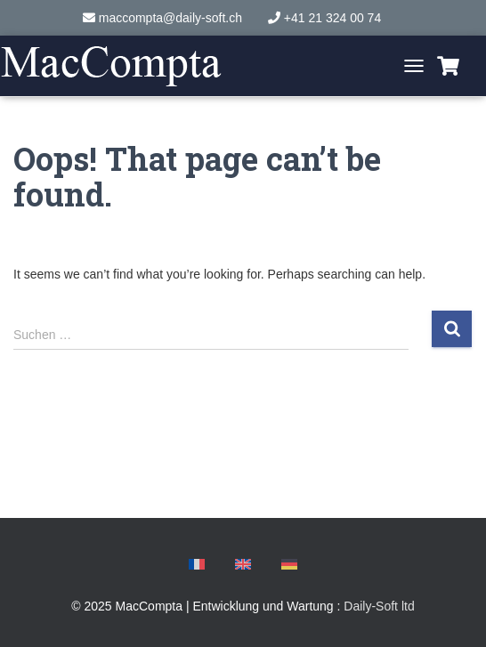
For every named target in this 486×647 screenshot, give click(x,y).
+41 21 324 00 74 (332, 18)
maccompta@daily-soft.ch (170, 18)
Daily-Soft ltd (379, 606)
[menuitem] (196, 566)
